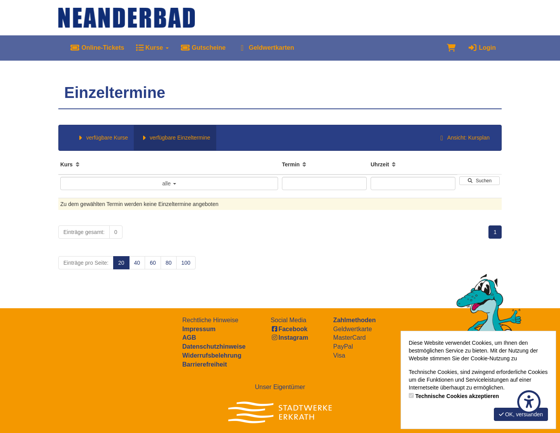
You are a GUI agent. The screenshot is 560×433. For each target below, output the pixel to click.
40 (137, 263)
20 (121, 263)
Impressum (198, 329)
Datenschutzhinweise (214, 346)
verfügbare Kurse (102, 137)
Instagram (289, 337)
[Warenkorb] (451, 48)
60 (153, 263)
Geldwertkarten (265, 47)
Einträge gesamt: (84, 232)
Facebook (289, 329)
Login (481, 47)
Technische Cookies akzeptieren (457, 396)
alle (169, 183)
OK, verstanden (521, 414)
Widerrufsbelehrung (212, 355)
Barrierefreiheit (204, 364)
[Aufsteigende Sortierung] (77, 164)
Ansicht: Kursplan (464, 137)
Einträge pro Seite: (85, 263)
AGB (189, 337)
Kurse (152, 47)
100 (185, 263)
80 (169, 263)
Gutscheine (203, 47)
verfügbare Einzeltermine (175, 137)
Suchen (479, 180)
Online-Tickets (97, 47)
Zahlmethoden (354, 320)
